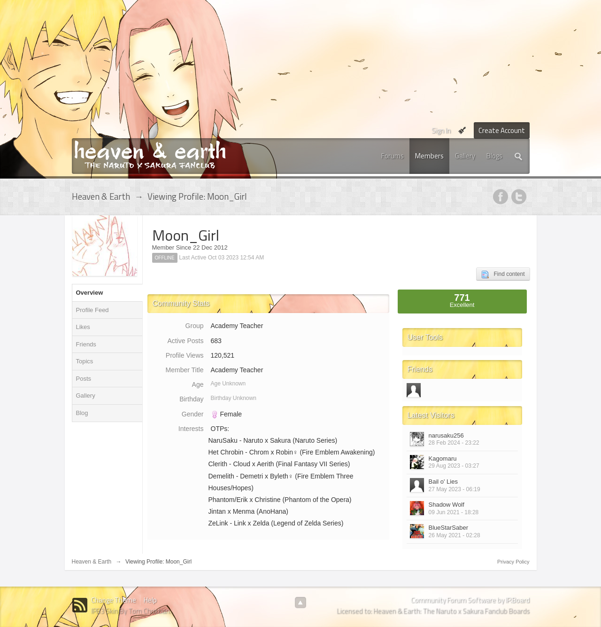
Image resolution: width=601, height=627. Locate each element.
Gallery (465, 155)
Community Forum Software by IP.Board (470, 600)
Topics (84, 361)
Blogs (494, 155)
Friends (86, 344)
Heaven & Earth (92, 561)
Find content (502, 274)
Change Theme (113, 600)
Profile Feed (92, 310)
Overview (89, 292)
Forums (392, 155)
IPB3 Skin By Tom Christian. (131, 610)
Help (150, 600)
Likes (83, 326)
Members (429, 155)
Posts (84, 378)
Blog (82, 412)
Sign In (441, 130)
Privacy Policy (513, 561)
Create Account (501, 130)
